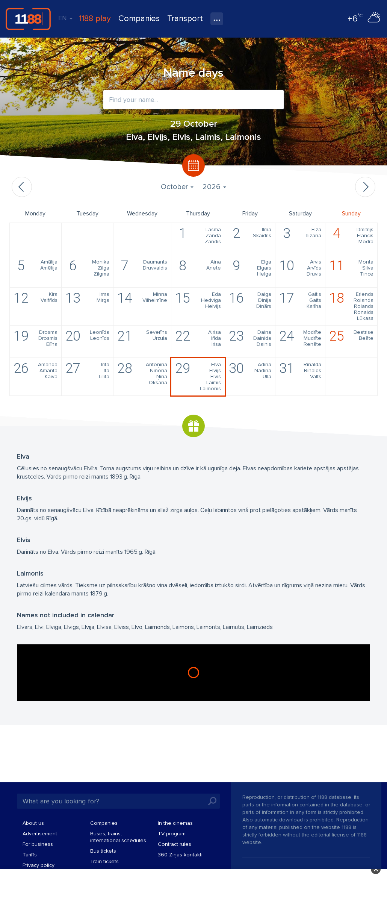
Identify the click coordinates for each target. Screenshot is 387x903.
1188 (28, 19)
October (177, 186)
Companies (139, 19)
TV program (172, 833)
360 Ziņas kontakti (180, 854)
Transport (185, 19)
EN (65, 18)
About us (33, 823)
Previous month (22, 187)
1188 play (95, 19)
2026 (214, 186)
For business (38, 844)
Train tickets (104, 861)
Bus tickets (103, 851)
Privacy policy (38, 865)
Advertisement (40, 833)
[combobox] (193, 99)
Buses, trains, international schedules (118, 837)
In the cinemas (175, 823)
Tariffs (30, 854)
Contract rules (174, 844)
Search (212, 801)
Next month (365, 187)
